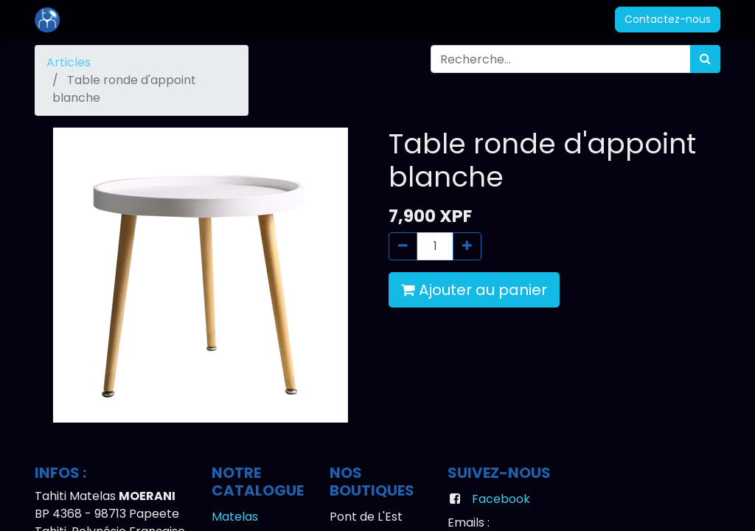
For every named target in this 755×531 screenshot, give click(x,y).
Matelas (235, 516)
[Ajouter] (467, 246)
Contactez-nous (667, 19)
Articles (68, 62)
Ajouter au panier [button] (474, 290)
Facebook (501, 498)
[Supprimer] (403, 246)
